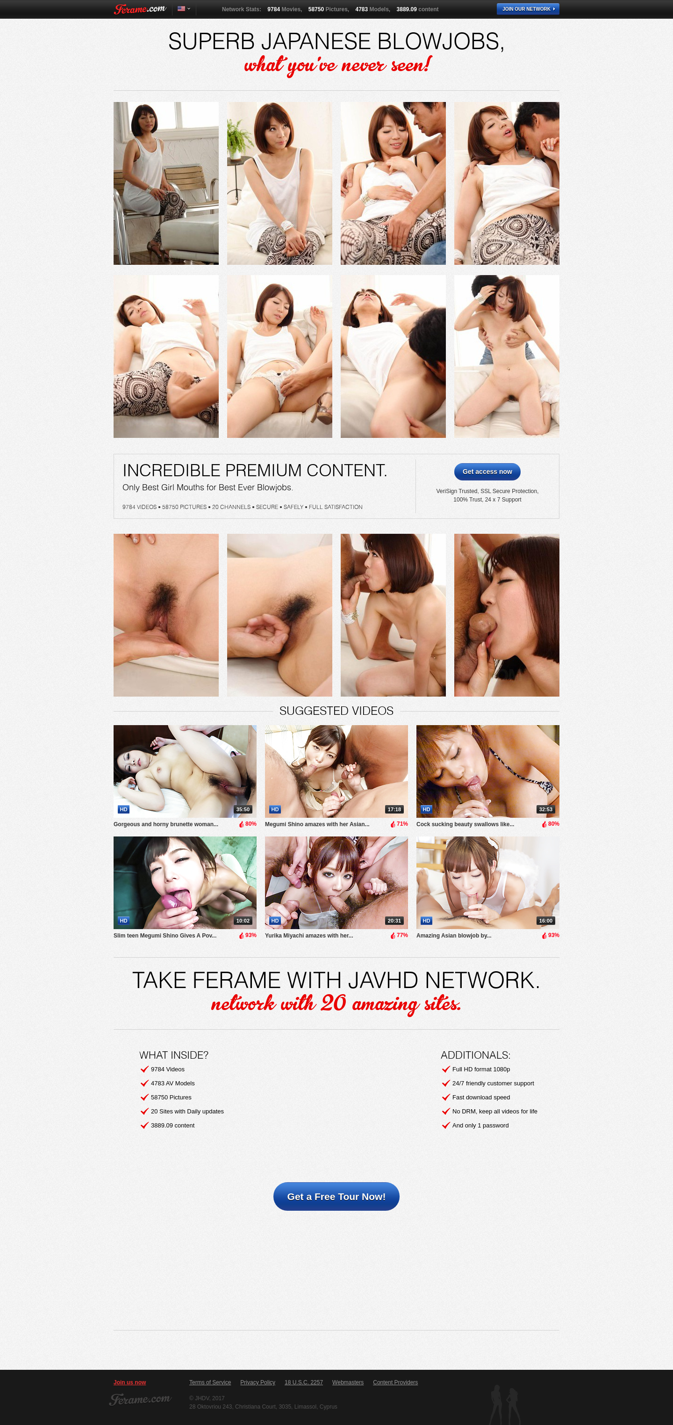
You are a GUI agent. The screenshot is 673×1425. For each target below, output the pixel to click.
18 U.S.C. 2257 (304, 1382)
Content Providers (395, 1382)
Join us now (130, 1382)
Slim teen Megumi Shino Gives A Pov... (165, 935)
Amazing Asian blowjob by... (454, 935)
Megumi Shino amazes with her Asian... (317, 824)
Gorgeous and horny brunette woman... (166, 824)
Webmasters (348, 1382)
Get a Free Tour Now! (336, 1196)
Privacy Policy (257, 1382)
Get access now (487, 471)
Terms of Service (210, 1382)
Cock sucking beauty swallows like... (465, 824)
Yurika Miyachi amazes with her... (309, 935)
